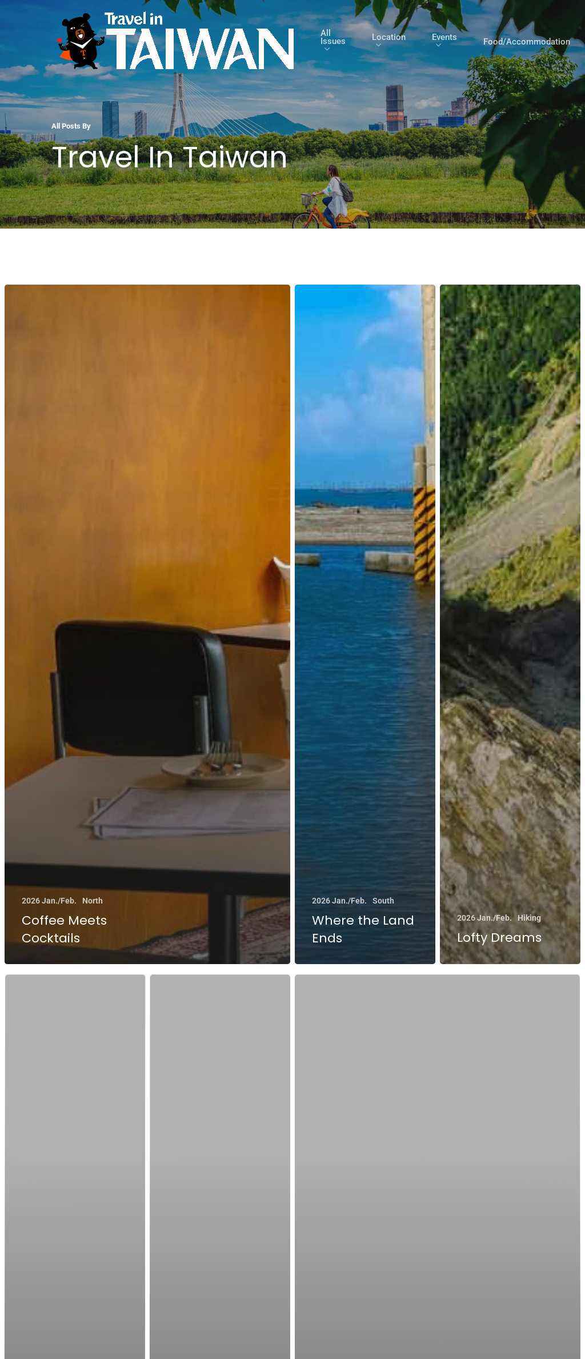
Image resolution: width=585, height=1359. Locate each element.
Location (389, 41)
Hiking (530, 924)
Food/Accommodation (526, 42)
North (92, 901)
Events (444, 41)
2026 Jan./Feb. (49, 901)
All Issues (333, 41)
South (383, 901)
